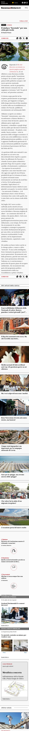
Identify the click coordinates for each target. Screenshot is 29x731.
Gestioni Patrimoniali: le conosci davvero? (12, 604)
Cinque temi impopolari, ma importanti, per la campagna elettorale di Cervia (11, 448)
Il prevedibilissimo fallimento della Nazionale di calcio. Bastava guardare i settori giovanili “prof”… (14, 310)
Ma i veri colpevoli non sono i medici (14, 393)
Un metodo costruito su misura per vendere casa (13, 636)
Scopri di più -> (5, 625)
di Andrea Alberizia (6, 545)
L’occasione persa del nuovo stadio (13, 527)
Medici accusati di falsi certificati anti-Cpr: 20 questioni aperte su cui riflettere (14, 367)
